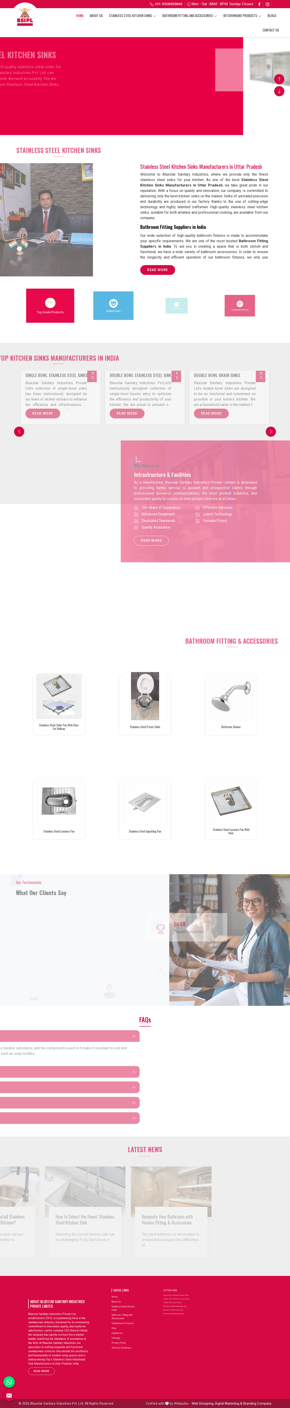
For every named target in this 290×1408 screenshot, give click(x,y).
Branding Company (257, 1403)
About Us (96, 15)
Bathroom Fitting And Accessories (189, 15)
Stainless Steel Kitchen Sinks (132, 15)
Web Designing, (203, 1403)
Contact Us (271, 29)
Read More (157, 271)
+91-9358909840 (166, 4)
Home (80, 15)
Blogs (272, 15)
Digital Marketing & (228, 1403)
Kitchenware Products (242, 15)
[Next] (271, 431)
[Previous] (19, 431)
